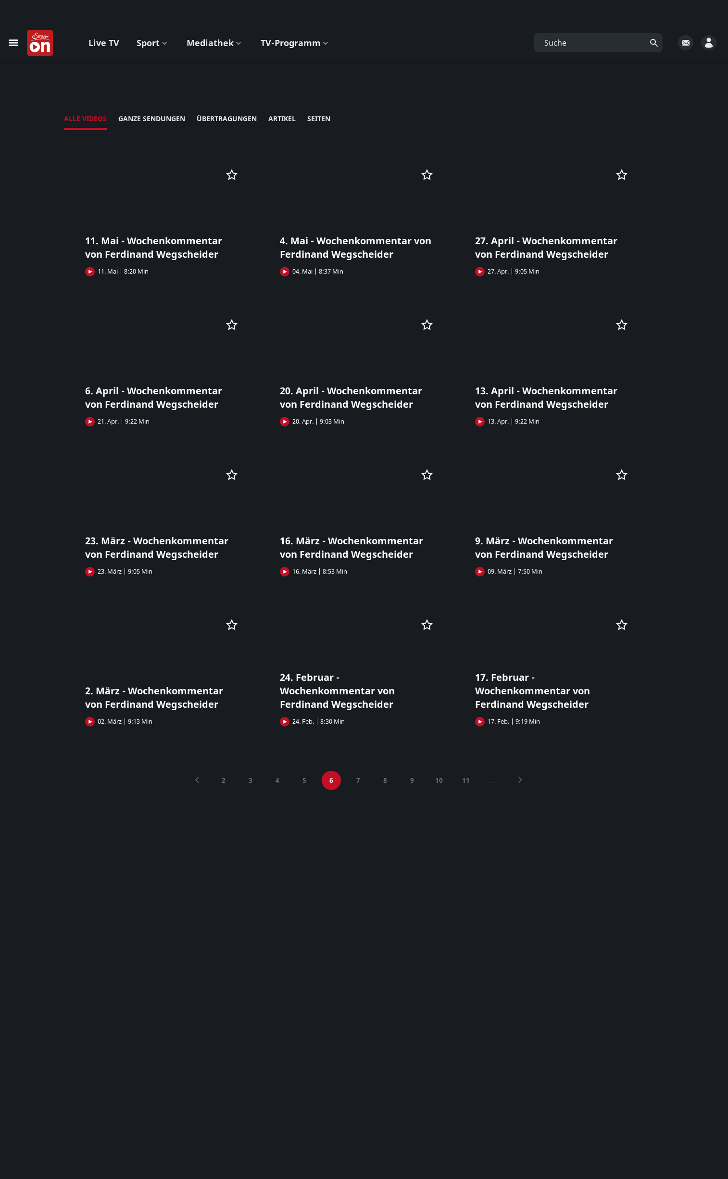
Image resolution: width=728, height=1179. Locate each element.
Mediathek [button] (215, 43)
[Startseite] (40, 43)
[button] (598, 42)
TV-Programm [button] (295, 43)
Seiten (318, 118)
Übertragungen (227, 118)
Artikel (282, 118)
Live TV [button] (103, 43)
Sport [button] (153, 43)
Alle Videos (85, 118)
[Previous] (196, 780)
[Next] (519, 780)
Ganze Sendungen (151, 118)
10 (439, 780)
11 (466, 780)
